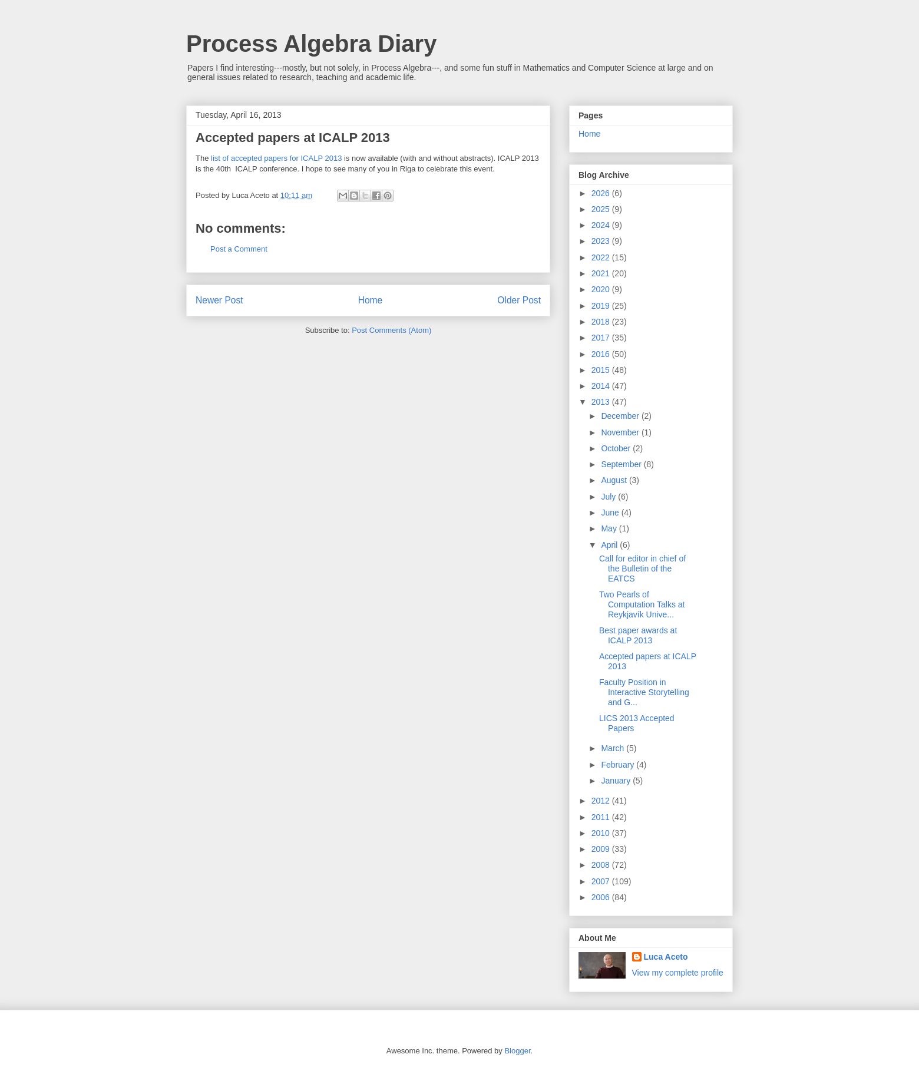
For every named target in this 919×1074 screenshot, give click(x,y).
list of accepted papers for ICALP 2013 (276, 158)
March (613, 748)
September (622, 464)
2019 (601, 305)
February (618, 764)
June (611, 512)
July (609, 496)
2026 (601, 193)
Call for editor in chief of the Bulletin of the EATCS (642, 568)
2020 (601, 289)
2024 (601, 225)
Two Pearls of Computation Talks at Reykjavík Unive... (642, 604)
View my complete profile (677, 972)
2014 (601, 386)
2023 (601, 241)
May (610, 528)
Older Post (519, 300)
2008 (601, 865)
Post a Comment (238, 248)
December (621, 416)
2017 (601, 337)
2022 (601, 257)
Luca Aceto (666, 956)
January (617, 780)
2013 (601, 402)
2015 (601, 370)
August (615, 480)
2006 (601, 897)
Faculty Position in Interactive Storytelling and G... (644, 692)
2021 (601, 273)
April (610, 545)
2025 (601, 209)
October (617, 448)
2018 (601, 321)
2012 (601, 800)
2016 (601, 354)
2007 (601, 881)
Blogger (517, 1050)
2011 (601, 817)
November (621, 432)
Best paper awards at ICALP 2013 (638, 635)
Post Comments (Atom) (391, 330)
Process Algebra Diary (311, 44)
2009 (601, 849)
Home (370, 300)
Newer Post (219, 300)
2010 (601, 833)
